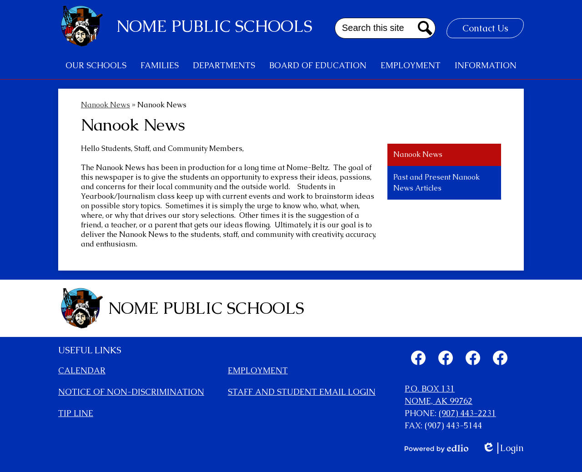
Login (503, 448)
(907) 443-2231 (467, 413)
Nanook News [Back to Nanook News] (105, 105)
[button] (96, 65)
